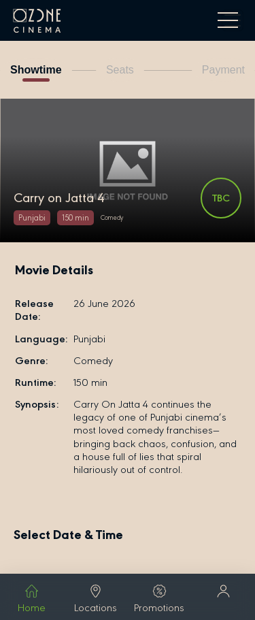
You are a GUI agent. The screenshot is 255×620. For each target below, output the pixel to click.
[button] (223, 592)
